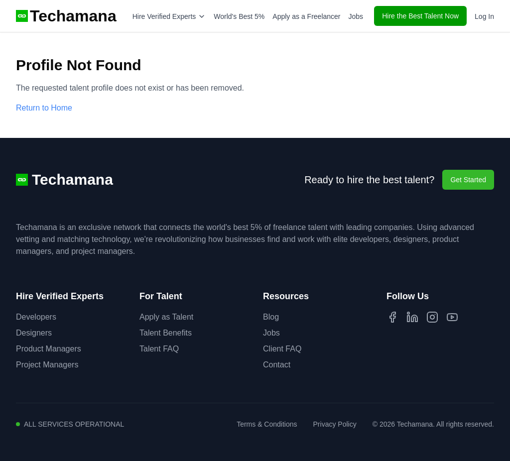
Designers (34, 333)
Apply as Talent (166, 317)
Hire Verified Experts (169, 16)
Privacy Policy (335, 424)
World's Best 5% (239, 16)
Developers (36, 317)
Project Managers (47, 364)
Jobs (356, 16)
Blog (271, 317)
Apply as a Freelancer (306, 16)
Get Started (468, 180)
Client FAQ (282, 349)
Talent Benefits (165, 333)
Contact (276, 364)
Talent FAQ (159, 349)
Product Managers (48, 349)
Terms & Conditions (267, 424)
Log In (484, 16)
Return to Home (44, 108)
